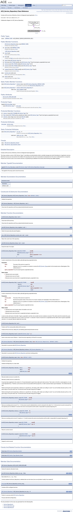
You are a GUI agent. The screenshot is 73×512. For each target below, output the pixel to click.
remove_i (5, 113)
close (6, 53)
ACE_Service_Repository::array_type (36, 167)
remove (6, 64)
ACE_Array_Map (8, 104)
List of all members (69, 13)
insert (6, 60)
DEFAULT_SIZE (9, 38)
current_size (7, 73)
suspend (7, 69)
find (5, 62)
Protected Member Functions (47, 11)
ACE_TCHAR (12, 62)
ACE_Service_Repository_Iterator (12, 142)
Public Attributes (69, 9)
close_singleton (20, 89)
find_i (4, 115)
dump (6, 76)
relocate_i (5, 116)
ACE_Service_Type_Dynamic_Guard (12, 144)
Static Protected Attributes (64, 11)
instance (18, 84)
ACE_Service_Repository (10, 44)
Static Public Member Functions (60, 9)
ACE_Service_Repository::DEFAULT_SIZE (35, 84)
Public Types (43, 9)
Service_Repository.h (8, 504)
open (6, 47)
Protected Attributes (56, 11)
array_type (18, 106)
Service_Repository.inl (9, 507)
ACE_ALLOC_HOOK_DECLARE (9, 97)
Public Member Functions (50, 9)
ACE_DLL (24, 116)
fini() (12, 58)
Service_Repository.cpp (9, 505)
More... (36, 15)
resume (6, 65)
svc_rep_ (18, 131)
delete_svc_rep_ (20, 135)
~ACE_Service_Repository (10, 51)
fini (5, 56)
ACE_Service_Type (15, 60)
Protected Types (39, 11)
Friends (71, 11)
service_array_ (10, 124)
